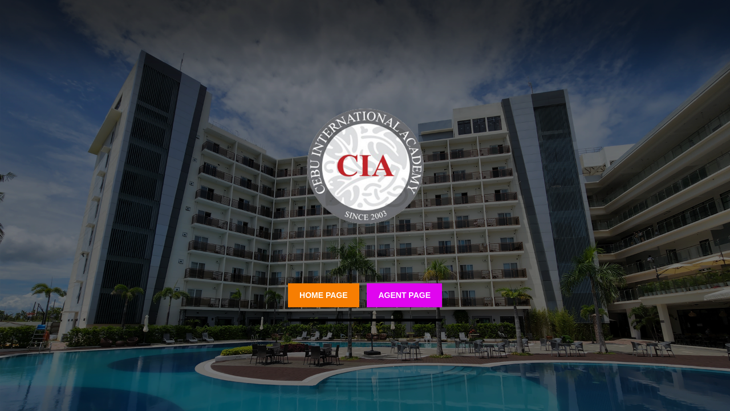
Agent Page (404, 295)
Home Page (323, 295)
